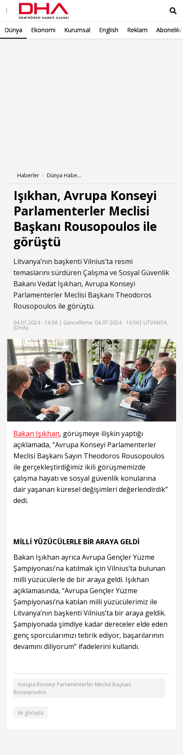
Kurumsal (77, 30)
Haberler (28, 175)
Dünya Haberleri (64, 175)
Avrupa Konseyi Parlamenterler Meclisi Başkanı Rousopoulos (72, 688)
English (108, 30)
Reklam (137, 30)
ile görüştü (75, 306)
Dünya (13, 30)
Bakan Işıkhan (36, 433)
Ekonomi (43, 30)
